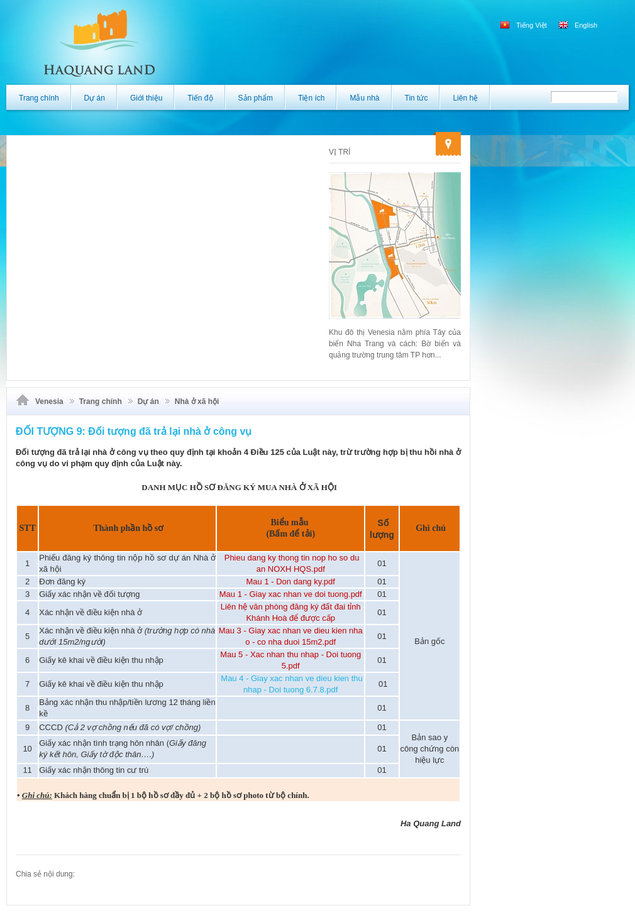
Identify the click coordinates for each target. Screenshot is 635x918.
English (577, 25)
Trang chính (100, 401)
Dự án (148, 401)
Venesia (49, 401)
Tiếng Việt (524, 25)
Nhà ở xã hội (197, 401)
